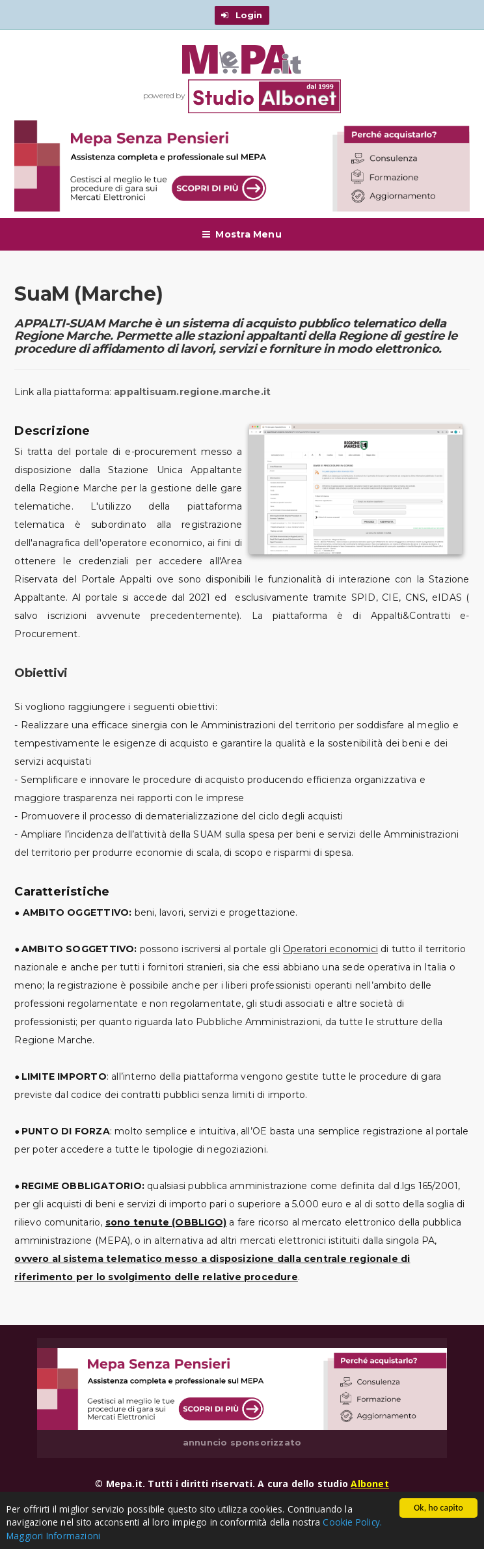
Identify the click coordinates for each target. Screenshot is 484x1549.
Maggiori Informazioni (53, 1535)
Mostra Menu (242, 234)
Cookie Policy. (352, 1522)
